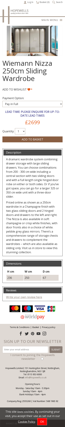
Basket (35, 327)
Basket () (42, 2)
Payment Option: (13, 98)
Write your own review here (24, 297)
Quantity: (8, 131)
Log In (28, 2)
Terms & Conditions (19, 327)
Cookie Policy (26, 422)
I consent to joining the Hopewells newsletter (32, 357)
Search (57, 2)
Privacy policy (48, 327)
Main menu (52, 20)
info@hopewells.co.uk (35, 377)
